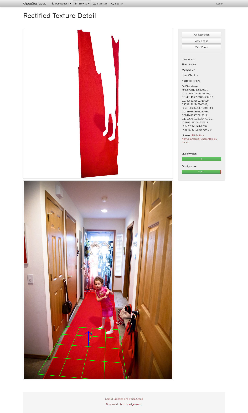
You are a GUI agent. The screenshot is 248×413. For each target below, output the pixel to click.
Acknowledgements (131, 404)
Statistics (100, 3)
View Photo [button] (201, 47)
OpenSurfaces (34, 3)
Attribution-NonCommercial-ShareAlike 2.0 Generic (199, 139)
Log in (219, 3)
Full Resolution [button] (202, 34)
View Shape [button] (201, 40)
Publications (61, 3)
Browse (82, 3)
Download (112, 404)
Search (117, 3)
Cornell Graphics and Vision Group (124, 398)
